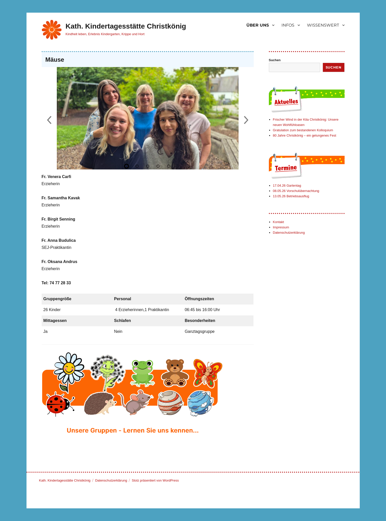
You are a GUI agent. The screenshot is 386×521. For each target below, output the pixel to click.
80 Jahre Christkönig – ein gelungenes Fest (304, 135)
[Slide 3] (147, 166)
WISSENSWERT (323, 25)
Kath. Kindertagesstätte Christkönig (126, 26)
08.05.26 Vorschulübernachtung (296, 191)
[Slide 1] (126, 166)
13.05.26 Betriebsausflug (291, 196)
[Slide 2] (137, 166)
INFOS (287, 25)
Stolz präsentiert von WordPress (155, 480)
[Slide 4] (158, 166)
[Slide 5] (168, 166)
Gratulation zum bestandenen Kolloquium (303, 130)
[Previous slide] (49, 120)
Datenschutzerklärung (289, 232)
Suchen (275, 60)
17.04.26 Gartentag (287, 185)
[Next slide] (246, 120)
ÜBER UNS (257, 25)
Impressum (281, 227)
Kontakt (278, 222)
